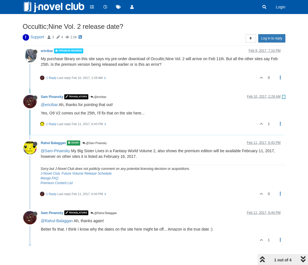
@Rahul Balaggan (104, 213)
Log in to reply (271, 38)
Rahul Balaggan (53, 143)
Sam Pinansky (52, 97)
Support (37, 37)
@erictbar (98, 97)
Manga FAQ (49, 178)
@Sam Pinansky (94, 143)
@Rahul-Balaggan (57, 221)
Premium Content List (57, 183)
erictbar (47, 51)
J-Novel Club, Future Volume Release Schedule (76, 173)
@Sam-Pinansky (55, 151)
